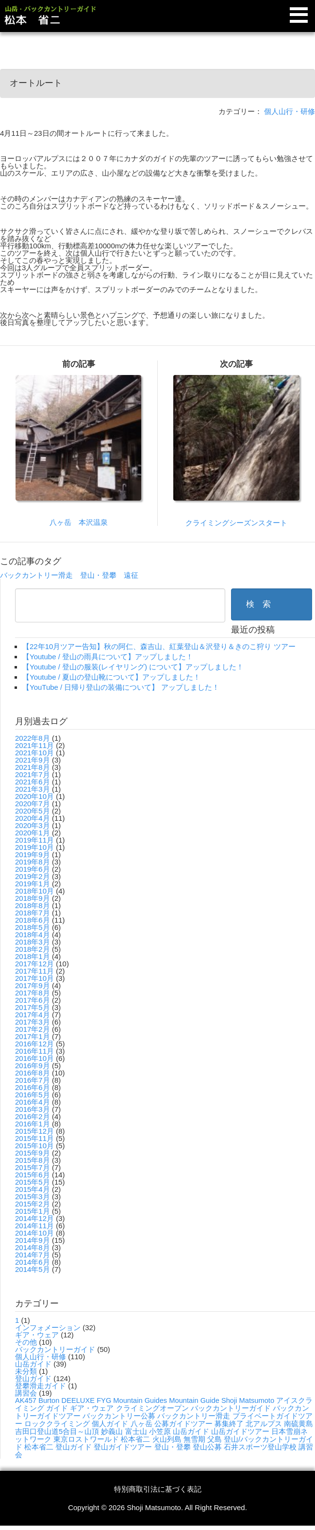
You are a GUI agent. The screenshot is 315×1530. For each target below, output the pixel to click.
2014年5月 (32, 1269)
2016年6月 (32, 1087)
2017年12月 (34, 964)
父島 (214, 1439)
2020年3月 (32, 825)
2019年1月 (32, 883)
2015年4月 (32, 1189)
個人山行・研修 (289, 111)
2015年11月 (34, 1138)
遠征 (131, 575)
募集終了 (229, 1424)
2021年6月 (32, 782)
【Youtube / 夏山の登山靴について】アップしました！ (111, 677)
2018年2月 (32, 949)
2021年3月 (32, 789)
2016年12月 (34, 1044)
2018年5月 (32, 927)
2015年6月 (32, 1175)
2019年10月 (34, 847)
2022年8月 (32, 738)
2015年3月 (32, 1196)
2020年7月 (32, 803)
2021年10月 (34, 753)
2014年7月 (32, 1255)
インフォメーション (48, 1327)
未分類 (26, 1371)
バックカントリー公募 (119, 1416)
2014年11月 (34, 1225)
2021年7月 (32, 774)
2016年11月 (34, 1051)
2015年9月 (32, 1153)
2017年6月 (32, 1000)
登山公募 (207, 1447)
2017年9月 (32, 985)
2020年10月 (34, 796)
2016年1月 (32, 1124)
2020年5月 (32, 811)
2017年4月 (32, 1014)
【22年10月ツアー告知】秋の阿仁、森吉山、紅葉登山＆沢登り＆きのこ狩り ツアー (159, 646)
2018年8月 (32, 905)
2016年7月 (32, 1080)
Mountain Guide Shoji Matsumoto (221, 1400)
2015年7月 (32, 1167)
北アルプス (264, 1424)
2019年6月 (32, 869)
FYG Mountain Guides (132, 1400)
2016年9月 (32, 1065)
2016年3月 (32, 1109)
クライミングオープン (152, 1408)
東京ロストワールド (86, 1439)
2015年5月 (32, 1182)
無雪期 (194, 1439)
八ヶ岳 (141, 1424)
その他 (26, 1342)
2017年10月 (34, 978)
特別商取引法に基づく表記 (157, 1489)
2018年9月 (32, 898)
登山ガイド (33, 1378)
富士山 (136, 1431)
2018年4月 (32, 934)
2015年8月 (32, 1160)
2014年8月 (32, 1247)
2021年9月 (32, 760)
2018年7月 (32, 913)
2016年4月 (32, 1102)
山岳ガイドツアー (240, 1431)
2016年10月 (34, 1058)
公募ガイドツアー (183, 1424)
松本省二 (135, 1439)
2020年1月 (32, 833)
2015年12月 (34, 1131)
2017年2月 (32, 1029)
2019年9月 (32, 854)
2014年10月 (34, 1233)
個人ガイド (110, 1424)
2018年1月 (32, 956)
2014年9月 (32, 1240)
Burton (48, 1400)
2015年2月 (32, 1204)
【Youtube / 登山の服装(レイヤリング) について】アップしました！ (133, 667)
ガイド (57, 1408)
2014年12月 (34, 1218)
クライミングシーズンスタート (236, 523)
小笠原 (160, 1431)
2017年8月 (32, 993)
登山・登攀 (98, 575)
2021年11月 (34, 745)
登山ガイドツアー (123, 1447)
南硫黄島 (298, 1424)
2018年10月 (34, 891)
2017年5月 (32, 1007)
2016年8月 (32, 1073)
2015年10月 (34, 1145)
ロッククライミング (57, 1424)
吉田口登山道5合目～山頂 (57, 1431)
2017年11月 (34, 971)
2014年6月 (32, 1262)
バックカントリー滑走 (36, 575)
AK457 (25, 1400)
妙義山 (112, 1431)
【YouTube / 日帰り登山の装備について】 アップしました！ (120, 687)
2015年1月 (32, 1211)
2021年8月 (32, 767)
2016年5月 (32, 1095)
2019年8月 (32, 862)
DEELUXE (78, 1400)
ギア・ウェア (37, 1335)
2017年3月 (32, 1022)
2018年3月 (32, 942)
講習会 (26, 1393)
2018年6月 (32, 920)
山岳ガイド (33, 1364)
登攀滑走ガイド (40, 1386)
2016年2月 (32, 1116)
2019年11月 (34, 840)
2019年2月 (32, 876)
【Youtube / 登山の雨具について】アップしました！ (107, 656)
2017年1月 (32, 1036)
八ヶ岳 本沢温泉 (79, 522)
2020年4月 (32, 818)
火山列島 (167, 1439)
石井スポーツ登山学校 (260, 1447)
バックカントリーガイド (55, 1349)
